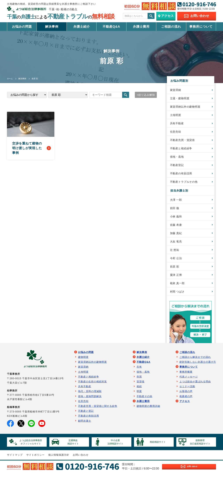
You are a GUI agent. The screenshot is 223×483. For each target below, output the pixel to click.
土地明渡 (176, 115)
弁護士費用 (141, 26)
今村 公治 (176, 264)
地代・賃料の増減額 (90, 398)
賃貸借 (140, 389)
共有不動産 (177, 124)
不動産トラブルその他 (185, 185)
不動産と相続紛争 (182, 150)
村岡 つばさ (178, 298)
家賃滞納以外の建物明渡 (186, 107)
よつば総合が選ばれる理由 (195, 389)
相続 (139, 393)
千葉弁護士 (61, 16)
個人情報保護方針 (58, 464)
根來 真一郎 (178, 290)
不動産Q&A (111, 26)
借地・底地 (177, 159)
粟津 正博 (176, 281)
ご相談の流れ (171, 26)
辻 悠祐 (175, 255)
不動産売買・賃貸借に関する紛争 (97, 413)
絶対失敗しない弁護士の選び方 (197, 369)
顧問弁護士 (84, 428)
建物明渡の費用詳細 (148, 413)
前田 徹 (175, 212)
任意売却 (176, 133)
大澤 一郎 (176, 203)
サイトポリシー (35, 464)
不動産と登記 (86, 418)
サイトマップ (15, 464)
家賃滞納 (176, 89)
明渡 (139, 398)
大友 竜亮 (176, 246)
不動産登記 (177, 167)
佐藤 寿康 (176, 229)
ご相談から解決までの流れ (195, 364)
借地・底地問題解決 (90, 403)
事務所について (201, 26)
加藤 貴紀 (176, 238)
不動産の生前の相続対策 (92, 389)
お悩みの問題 (22, 26)
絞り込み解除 (146, 94)
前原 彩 (175, 272)
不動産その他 (144, 403)
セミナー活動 (187, 393)
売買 (139, 384)
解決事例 (51, 26)
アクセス (184, 408)
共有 (139, 374)
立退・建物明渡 (180, 98)
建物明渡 (83, 364)
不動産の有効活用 (182, 176)
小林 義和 (176, 220)
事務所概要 (186, 379)
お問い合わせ (81, 464)
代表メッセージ (188, 384)
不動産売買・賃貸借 (183, 141)
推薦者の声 (186, 403)
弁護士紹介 (81, 26)
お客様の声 (186, 398)
